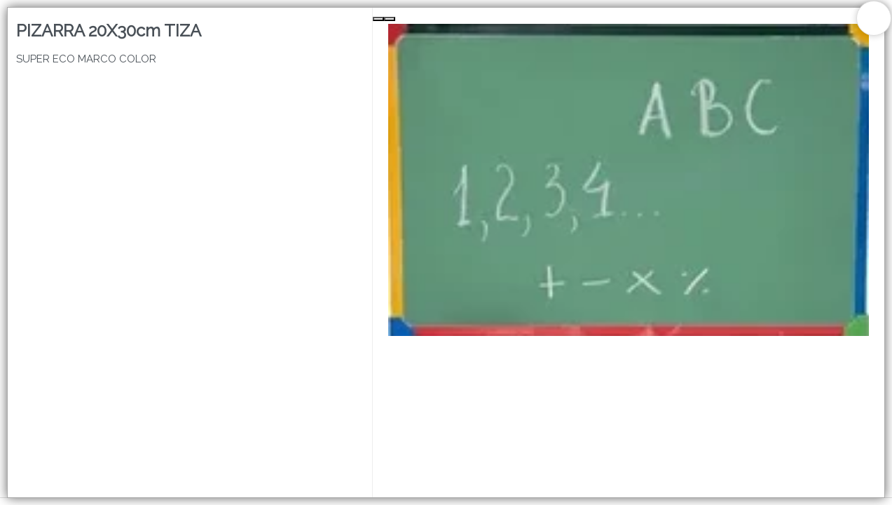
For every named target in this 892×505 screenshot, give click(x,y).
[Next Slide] (389, 19)
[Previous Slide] (378, 19)
